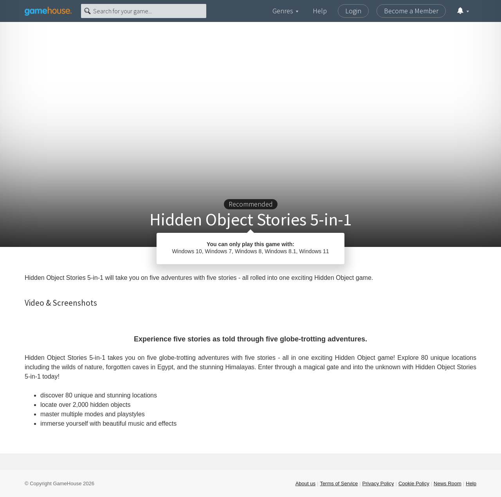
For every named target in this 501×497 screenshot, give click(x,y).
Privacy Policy (378, 483)
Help (320, 10)
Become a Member (411, 10)
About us (305, 483)
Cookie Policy (413, 483)
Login (353, 10)
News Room (447, 483)
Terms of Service (339, 483)
